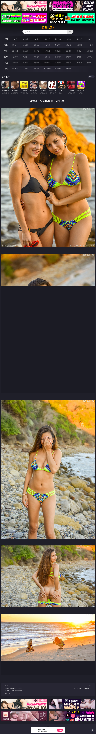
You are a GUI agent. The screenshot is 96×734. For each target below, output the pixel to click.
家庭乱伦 (25, 63)
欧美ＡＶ (36, 45)
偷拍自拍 (25, 51)
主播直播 (79, 45)
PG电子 (15, 39)
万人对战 (36, 39)
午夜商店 (25, 69)
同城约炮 (15, 69)
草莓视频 (36, 69)
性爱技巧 (90, 63)
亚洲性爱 (15, 51)
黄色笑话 (79, 63)
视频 (6, 45)
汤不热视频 (47, 69)
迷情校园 (58, 63)
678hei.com (48, 27)
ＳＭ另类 (90, 45)
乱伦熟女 (79, 51)
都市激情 (15, 63)
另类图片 (90, 57)
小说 (6, 63)
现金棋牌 (79, 39)
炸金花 (69, 39)
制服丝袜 (58, 51)
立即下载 (60, 730)
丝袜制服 (68, 45)
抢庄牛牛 (90, 39)
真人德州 (25, 39)
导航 (6, 68)
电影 (6, 51)
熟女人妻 (58, 45)
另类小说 (68, 63)
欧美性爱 (47, 51)
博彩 (6, 39)
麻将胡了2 (58, 39)
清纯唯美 (68, 57)
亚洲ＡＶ (15, 45)
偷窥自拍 (15, 57)
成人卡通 (36, 51)
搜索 (70, 32)
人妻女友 (36, 63)
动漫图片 (47, 57)
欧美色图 (36, 57)
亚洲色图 (25, 57)
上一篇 (14, 690)
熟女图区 (79, 57)
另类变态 (90, 51)
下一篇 (81, 687)
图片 (6, 57)
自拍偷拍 (25, 45)
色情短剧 (68, 69)
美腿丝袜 (58, 57)
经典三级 (68, 51)
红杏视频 (58, 69)
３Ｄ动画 (47, 45)
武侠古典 (47, 63)
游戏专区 (47, 39)
